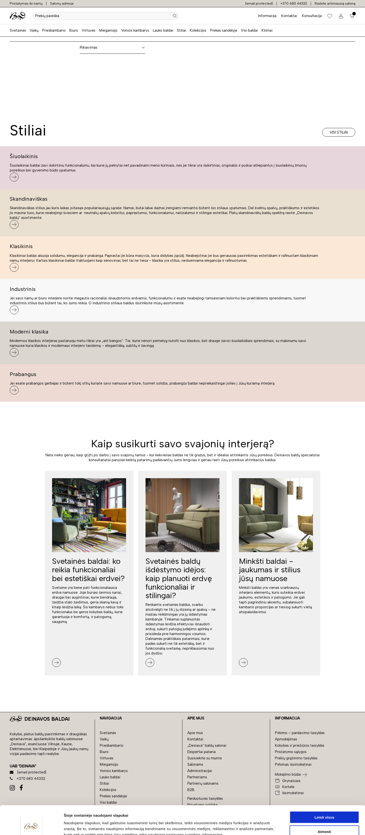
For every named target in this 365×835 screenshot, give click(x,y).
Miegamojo (108, 30)
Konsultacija (312, 16)
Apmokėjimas (286, 739)
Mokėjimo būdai (288, 774)
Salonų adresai (61, 3)
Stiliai (181, 30)
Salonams (195, 764)
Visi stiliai (339, 132)
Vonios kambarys (135, 30)
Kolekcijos (198, 30)
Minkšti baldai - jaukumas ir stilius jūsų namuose (270, 570)
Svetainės (18, 30)
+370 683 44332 (293, 3)
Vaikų (34, 30)
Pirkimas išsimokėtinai (293, 764)
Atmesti (324, 803)
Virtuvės (88, 30)
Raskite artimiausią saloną (335, 3)
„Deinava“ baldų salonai (206, 745)
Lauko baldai (163, 30)
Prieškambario (54, 30)
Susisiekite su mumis (204, 758)
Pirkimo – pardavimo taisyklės (300, 733)
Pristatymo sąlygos (291, 752)
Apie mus (195, 733)
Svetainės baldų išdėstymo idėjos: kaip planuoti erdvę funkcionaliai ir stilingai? (179, 578)
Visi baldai (249, 30)
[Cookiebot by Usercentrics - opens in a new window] (31, 825)
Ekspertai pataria (201, 752)
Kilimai (267, 30)
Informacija (267, 16)
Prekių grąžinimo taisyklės (296, 758)
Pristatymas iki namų (26, 3)
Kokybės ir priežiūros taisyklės (299, 745)
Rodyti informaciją (249, 825)
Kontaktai (289, 16)
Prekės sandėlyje (223, 30)
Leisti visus (324, 788)
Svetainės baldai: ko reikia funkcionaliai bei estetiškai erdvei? (88, 570)
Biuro (73, 30)
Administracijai (199, 771)
